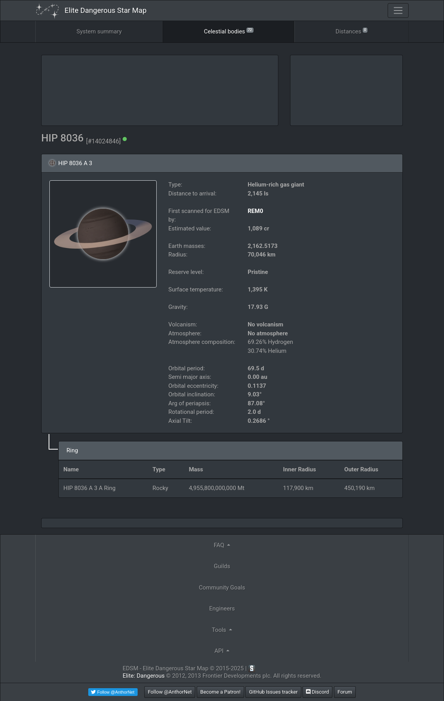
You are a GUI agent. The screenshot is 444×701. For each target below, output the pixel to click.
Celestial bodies (228, 31)
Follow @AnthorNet (170, 692)
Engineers (222, 608)
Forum (344, 692)
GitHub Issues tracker (273, 692)
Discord (317, 692)
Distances (351, 31)
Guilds (222, 566)
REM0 (255, 211)
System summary (99, 31)
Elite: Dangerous (143, 675)
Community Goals (222, 587)
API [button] (220, 650)
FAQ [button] (220, 545)
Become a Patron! (220, 692)
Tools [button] (219, 629)
